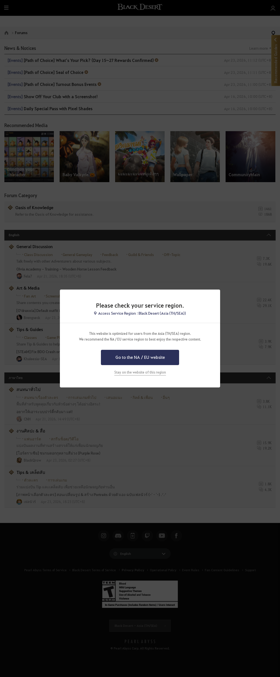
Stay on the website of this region (140, 372)
